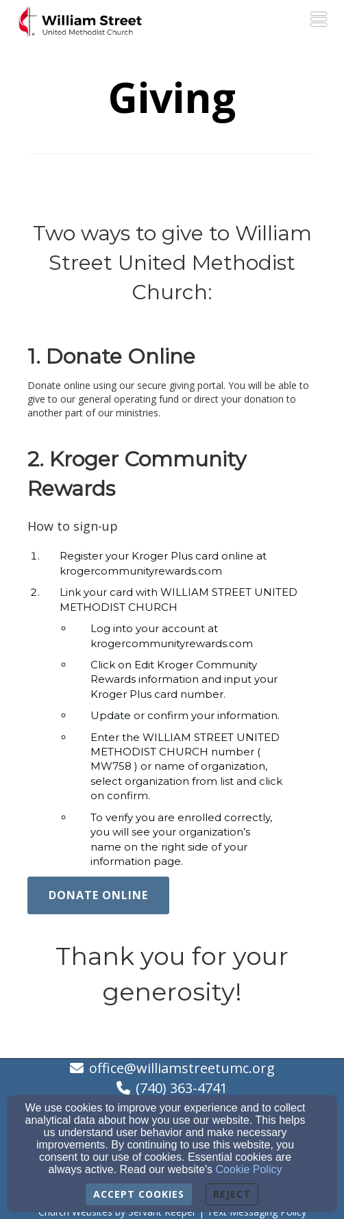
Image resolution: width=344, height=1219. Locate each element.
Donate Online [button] (98, 895)
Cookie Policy (249, 1169)
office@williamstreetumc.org (182, 1068)
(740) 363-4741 (182, 1088)
